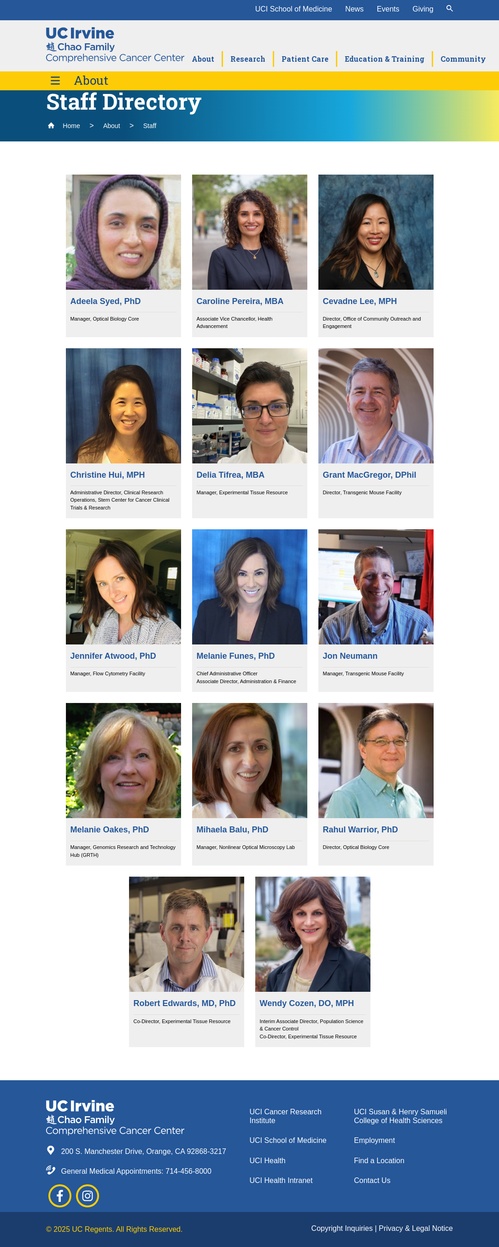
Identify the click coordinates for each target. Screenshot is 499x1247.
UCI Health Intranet (281, 1180)
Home (64, 125)
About (91, 80)
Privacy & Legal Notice (416, 1228)
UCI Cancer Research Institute (286, 1116)
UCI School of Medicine (293, 9)
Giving (422, 9)
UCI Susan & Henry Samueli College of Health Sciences (400, 1116)
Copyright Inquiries (343, 1228)
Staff (150, 125)
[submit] (449, 9)
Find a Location (379, 1161)
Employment (374, 1140)
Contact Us (372, 1180)
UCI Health (268, 1161)
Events (388, 9)
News (354, 9)
